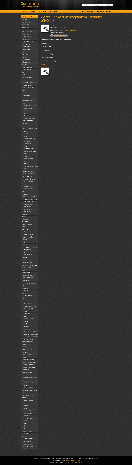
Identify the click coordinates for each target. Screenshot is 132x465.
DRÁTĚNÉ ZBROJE (28, 439)
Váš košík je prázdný (104, 11)
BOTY (24, 232)
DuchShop (24, 2)
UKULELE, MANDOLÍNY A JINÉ (31, 168)
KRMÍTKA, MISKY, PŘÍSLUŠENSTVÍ (28, 188)
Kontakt (42, 11)
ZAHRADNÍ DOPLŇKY (29, 395)
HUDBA (24, 90)
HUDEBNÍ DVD (27, 95)
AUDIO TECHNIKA (27, 31)
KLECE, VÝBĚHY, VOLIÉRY (28, 183)
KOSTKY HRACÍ (27, 85)
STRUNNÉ (25, 133)
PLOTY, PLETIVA (26, 267)
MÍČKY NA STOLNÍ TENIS (31, 331)
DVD (24, 75)
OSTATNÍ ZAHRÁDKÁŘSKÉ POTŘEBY (30, 391)
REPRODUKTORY (28, 42)
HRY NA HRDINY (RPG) (29, 82)
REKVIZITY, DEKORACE (28, 275)
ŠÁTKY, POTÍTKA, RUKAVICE (27, 251)
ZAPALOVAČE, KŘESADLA (30, 265)
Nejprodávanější (26, 22)
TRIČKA (25, 257)
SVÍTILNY (25, 347)
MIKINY (25, 239)
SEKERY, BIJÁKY (28, 413)
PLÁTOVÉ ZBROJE (28, 446)
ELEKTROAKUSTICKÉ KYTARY (30, 153)
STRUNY (26, 164)
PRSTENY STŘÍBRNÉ (29, 365)
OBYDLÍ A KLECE (27, 176)
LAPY (25, 316)
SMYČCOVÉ (27, 161)
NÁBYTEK (25, 288)
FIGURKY (24, 64)
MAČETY (26, 405)
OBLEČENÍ (25, 229)
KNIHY (23, 191)
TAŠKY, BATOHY (27, 255)
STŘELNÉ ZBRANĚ (28, 418)
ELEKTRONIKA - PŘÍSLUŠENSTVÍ (26, 61)
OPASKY (25, 245)
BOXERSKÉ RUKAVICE (30, 306)
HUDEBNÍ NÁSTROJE (28, 100)
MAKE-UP (25, 219)
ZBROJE (24, 436)
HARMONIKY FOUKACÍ (30, 118)
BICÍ (24, 103)
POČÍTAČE (25, 270)
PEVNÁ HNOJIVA (28, 388)
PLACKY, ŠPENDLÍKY (29, 354)
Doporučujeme (25, 24)
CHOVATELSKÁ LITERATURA (28, 205)
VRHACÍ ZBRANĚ (27, 431)
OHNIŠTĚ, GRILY (27, 262)
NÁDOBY (25, 290)
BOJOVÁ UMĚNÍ (27, 296)
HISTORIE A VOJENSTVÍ (30, 199)
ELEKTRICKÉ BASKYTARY (27, 143)
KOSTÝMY (25, 214)
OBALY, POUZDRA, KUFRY (30, 128)
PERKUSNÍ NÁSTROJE (30, 105)
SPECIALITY (27, 416)
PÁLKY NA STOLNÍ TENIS (31, 334)
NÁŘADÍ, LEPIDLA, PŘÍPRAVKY (27, 226)
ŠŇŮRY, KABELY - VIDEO (30, 377)
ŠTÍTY (24, 449)
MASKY (24, 217)
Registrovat (91, 11)
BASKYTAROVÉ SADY (30, 139)
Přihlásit (82, 11)
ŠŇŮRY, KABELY (27, 47)
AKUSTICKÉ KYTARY (29, 149)
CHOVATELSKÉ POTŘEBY (29, 171)
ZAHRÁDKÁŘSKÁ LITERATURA (28, 210)
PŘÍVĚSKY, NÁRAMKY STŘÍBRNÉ (67, 30)
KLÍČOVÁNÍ (26, 375)
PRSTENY (25, 357)
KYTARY (26, 146)
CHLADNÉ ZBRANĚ (28, 400)
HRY (23, 80)
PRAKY (26, 434)
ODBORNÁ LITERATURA (29, 196)
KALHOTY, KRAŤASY (28, 237)
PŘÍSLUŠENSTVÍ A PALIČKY (29, 109)
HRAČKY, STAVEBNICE (28, 77)
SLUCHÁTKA (26, 44)
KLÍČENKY (26, 352)
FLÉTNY (26, 115)
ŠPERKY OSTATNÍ (27, 349)
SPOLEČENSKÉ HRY (28, 87)
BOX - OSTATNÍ (28, 303)
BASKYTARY (27, 136)
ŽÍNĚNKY (26, 326)
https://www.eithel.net (77, 462)
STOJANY (25, 131)
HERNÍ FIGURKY (27, 70)
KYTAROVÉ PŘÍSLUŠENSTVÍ (28, 158)
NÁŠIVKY (25, 242)
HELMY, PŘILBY (27, 441)
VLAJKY (24, 380)
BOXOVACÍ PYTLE (29, 308)
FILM (23, 72)
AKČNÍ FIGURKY (27, 67)
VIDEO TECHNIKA (27, 372)
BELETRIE (25, 194)
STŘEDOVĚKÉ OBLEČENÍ (30, 247)
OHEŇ (23, 260)
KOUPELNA (26, 280)
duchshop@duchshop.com (73, 460)
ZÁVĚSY (26, 324)
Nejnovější (24, 19)
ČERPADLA (25, 57)
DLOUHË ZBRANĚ (29, 403)
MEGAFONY (25, 222)
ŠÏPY (25, 426)
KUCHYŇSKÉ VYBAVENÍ (29, 283)
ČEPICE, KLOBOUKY (28, 234)
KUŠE (25, 421)
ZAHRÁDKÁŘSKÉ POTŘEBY (29, 382)
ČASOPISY (25, 54)
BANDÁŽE (26, 301)
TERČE (26, 428)
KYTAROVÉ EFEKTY (28, 121)
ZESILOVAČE (26, 49)
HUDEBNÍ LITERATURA (30, 202)
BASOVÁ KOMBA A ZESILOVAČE (28, 38)
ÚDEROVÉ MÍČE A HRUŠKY (29, 320)
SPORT (24, 293)
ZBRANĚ (24, 398)
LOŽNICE (25, 285)
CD (23, 93)
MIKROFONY (26, 126)
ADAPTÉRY (26, 34)
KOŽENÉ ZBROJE (28, 444)
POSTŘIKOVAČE (26, 273)
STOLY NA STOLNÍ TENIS (31, 336)
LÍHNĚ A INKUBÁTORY (29, 174)
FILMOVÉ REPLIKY (28, 278)
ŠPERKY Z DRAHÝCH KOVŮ (29, 362)
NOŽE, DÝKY (27, 410)
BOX (24, 298)
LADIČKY (25, 123)
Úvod (25, 11)
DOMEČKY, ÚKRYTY (29, 179)
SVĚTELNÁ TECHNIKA (28, 342)
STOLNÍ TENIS (27, 329)
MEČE (25, 408)
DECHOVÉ (26, 113)
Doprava (53, 11)
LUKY (25, 423)
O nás (33, 11)
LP (23, 98)
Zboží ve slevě (25, 27)
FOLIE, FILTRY (27, 344)
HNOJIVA (25, 385)
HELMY (26, 311)
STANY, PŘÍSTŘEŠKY (28, 339)
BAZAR (24, 52)
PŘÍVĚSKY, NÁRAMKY (29, 360)
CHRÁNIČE (27, 314)
